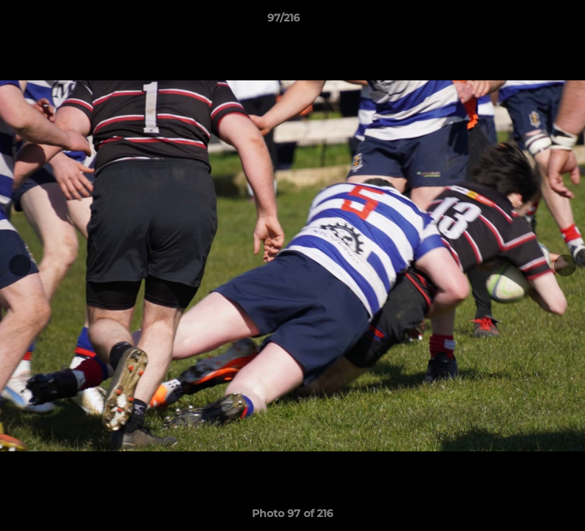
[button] (523, 21)
